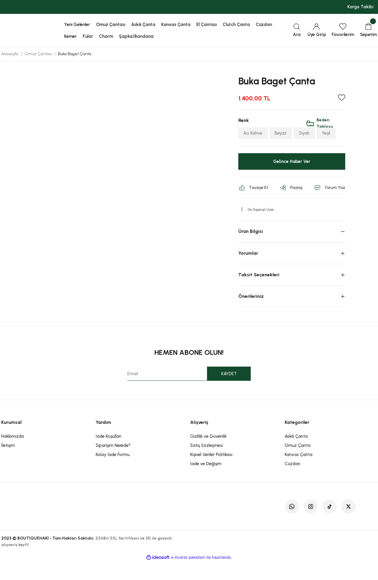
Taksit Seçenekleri (258, 293)
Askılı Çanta (296, 454)
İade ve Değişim (205, 482)
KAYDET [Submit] (229, 392)
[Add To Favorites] (341, 97)
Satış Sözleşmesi (206, 463)
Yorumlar (248, 271)
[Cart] (368, 30)
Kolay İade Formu (113, 473)
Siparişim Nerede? (113, 463)
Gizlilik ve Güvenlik (208, 454)
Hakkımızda (12, 454)
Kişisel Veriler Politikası (211, 473)
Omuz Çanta (297, 463)
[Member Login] (316, 30)
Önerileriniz (251, 314)
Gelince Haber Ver (291, 179)
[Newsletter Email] (189, 392)
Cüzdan (292, 482)
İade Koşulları (108, 454)
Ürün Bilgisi (250, 249)
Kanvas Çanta (298, 473)
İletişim (8, 463)
